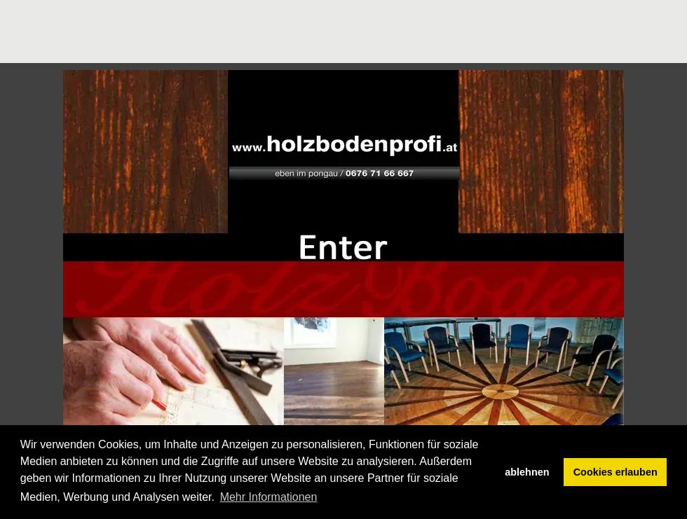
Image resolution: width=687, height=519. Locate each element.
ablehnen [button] (527, 472)
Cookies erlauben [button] (615, 472)
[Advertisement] (255, 31)
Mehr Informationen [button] (269, 497)
